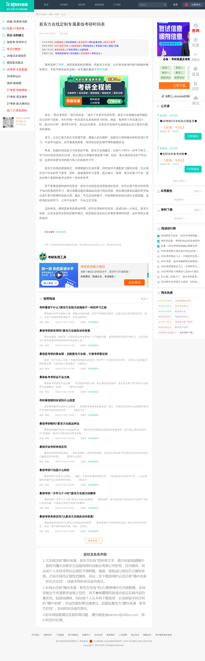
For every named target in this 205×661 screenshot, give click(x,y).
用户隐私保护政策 (163, 635)
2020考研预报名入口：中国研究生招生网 (182, 266)
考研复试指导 (165, 306)
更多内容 (94, 540)
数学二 (179, 72)
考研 (51, 14)
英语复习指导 (165, 322)
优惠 (195, 42)
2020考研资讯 (165, 300)
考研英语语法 (181, 316)
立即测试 (134, 282)
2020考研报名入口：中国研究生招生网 (181, 256)
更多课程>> (179, 200)
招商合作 (48, 635)
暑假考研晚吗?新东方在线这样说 (59, 423)
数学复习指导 (181, 327)
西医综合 (165, 77)
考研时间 (99, 69)
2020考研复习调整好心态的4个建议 (180, 271)
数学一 (165, 72)
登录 (175, 4)
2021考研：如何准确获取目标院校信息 (181, 261)
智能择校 (99, 4)
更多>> (145, 298)
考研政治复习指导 (184, 322)
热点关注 (135, 635)
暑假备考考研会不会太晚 (54, 377)
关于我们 (35, 635)
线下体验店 (73, 635)
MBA (196, 57)
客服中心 (86, 635)
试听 (195, 86)
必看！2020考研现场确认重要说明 (179, 245)
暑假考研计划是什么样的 (54, 470)
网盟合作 (147, 635)
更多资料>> (179, 218)
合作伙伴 (98, 635)
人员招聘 (123, 635)
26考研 (64, 4)
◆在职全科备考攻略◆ (173, 153)
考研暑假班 (61, 232)
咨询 (195, 28)
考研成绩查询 (181, 306)
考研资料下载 (186, 332)
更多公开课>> (179, 181)
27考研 (117, 4)
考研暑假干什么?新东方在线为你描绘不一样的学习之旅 (73, 307)
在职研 (81, 4)
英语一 (165, 67)
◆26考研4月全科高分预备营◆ (178, 121)
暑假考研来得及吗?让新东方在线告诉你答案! (66, 516)
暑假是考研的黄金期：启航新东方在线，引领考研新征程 (73, 353)
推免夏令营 (180, 311)
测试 (195, 100)
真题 (195, 71)
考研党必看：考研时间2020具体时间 (180, 240)
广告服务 (60, 635)
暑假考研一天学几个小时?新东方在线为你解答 (67, 493)
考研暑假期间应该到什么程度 (57, 400)
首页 (46, 4)
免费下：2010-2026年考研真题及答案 (183, 96)
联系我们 (111, 635)
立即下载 (179, 85)
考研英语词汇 (165, 316)
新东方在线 (41, 14)
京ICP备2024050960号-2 (67, 641)
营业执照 (84, 641)
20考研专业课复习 (167, 332)
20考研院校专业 (183, 300)
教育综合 (179, 77)
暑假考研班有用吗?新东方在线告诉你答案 (64, 330)
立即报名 (193, 136)
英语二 (179, 67)
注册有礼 (196, 4)
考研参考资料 (165, 311)
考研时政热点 (165, 327)
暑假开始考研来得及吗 (53, 446)
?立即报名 (193, 169)
